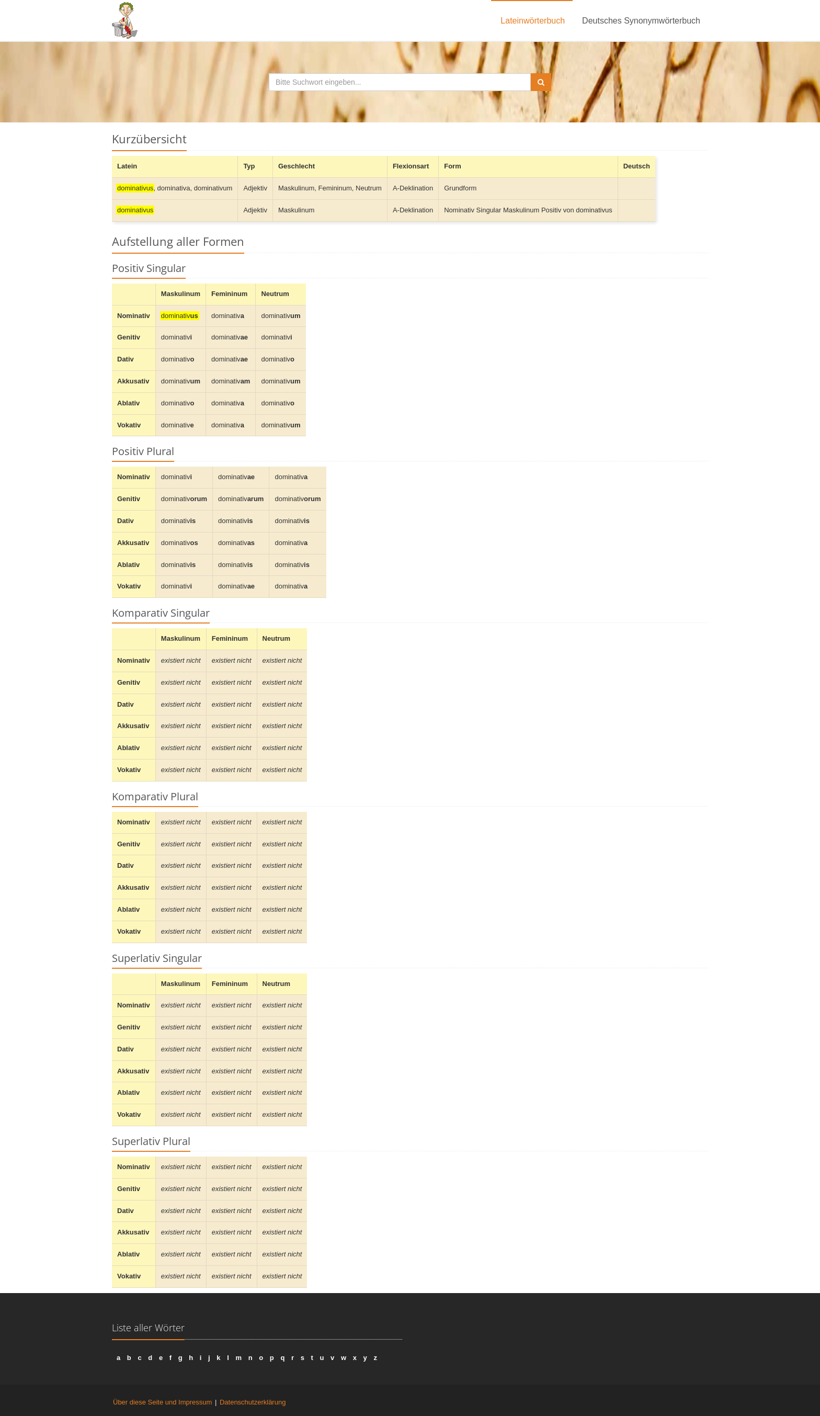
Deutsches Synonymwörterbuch (641, 20)
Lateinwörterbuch (532, 20)
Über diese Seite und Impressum (162, 1402)
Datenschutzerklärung (253, 1402)
